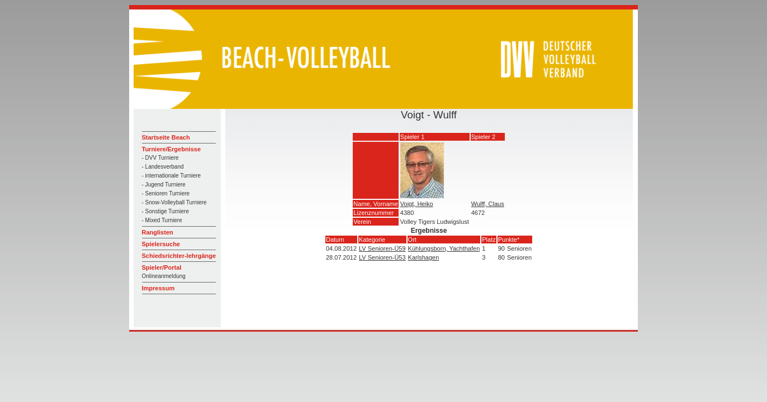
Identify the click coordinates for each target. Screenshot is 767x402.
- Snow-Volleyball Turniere (174, 202)
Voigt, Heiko (416, 203)
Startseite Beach (166, 137)
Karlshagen (423, 257)
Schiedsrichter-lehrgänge (179, 255)
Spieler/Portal (162, 267)
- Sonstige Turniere (166, 211)
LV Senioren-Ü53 (382, 257)
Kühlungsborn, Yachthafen (444, 248)
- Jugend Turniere (164, 184)
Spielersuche (161, 244)
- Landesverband (163, 167)
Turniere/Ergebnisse (171, 149)
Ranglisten (157, 232)
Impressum (158, 288)
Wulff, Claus (487, 203)
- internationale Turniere (171, 176)
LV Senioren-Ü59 (382, 248)
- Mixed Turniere (162, 220)
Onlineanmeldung (164, 276)
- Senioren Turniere (166, 193)
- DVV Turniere (160, 158)
